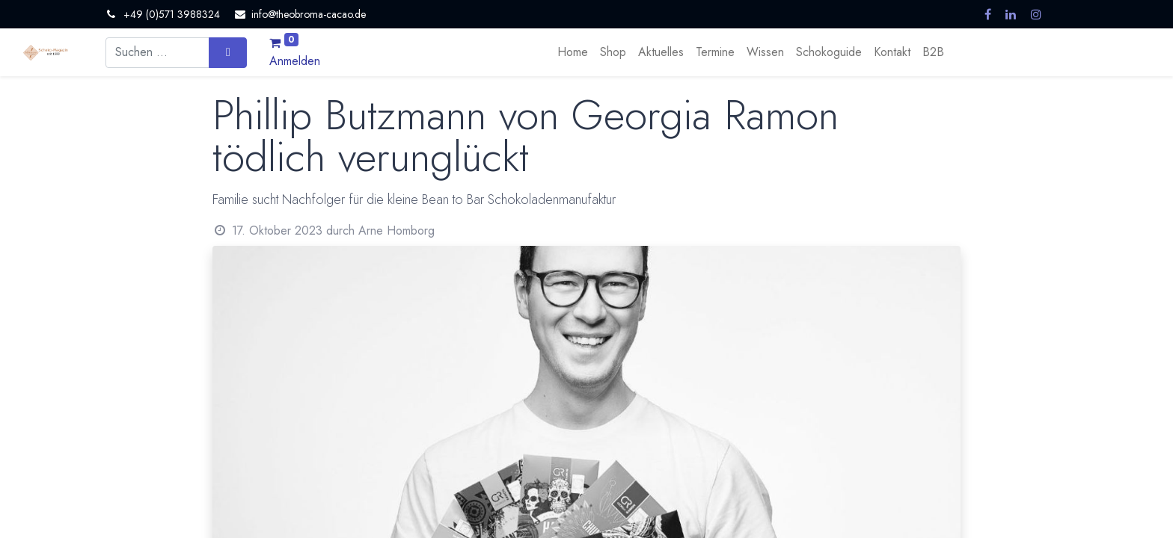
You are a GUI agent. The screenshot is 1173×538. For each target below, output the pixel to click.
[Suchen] (228, 52)
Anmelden (294, 60)
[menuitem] (572, 52)
